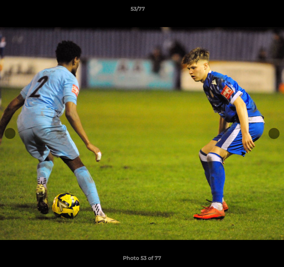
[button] (257, 10)
